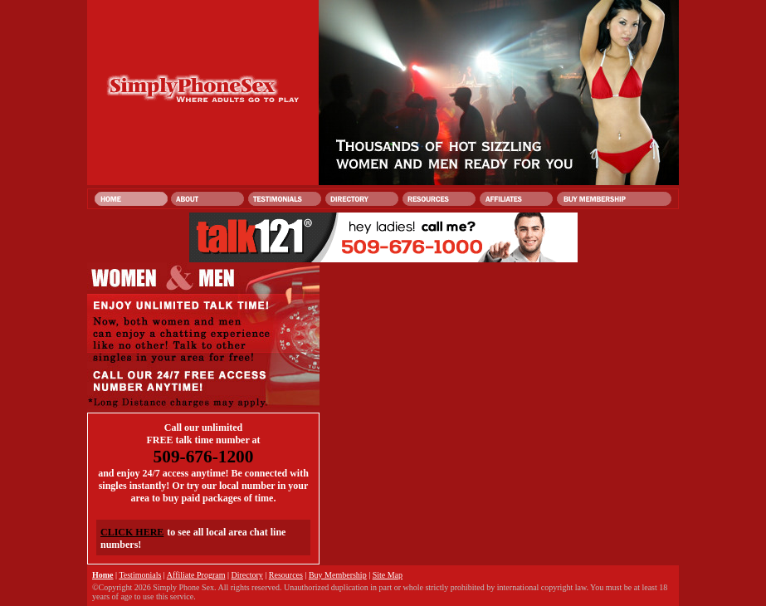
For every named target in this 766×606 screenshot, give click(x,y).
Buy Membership (338, 574)
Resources (286, 574)
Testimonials (140, 574)
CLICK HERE (131, 532)
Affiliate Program (196, 574)
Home (103, 574)
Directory (246, 574)
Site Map (388, 574)
